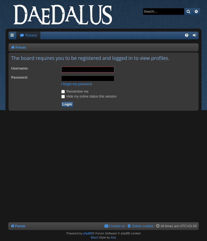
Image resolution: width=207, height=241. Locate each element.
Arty (113, 237)
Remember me (75, 91)
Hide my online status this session (89, 96)
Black (94, 237)
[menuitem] (28, 35)
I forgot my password (76, 84)
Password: (19, 77)
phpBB (87, 233)
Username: (20, 68)
